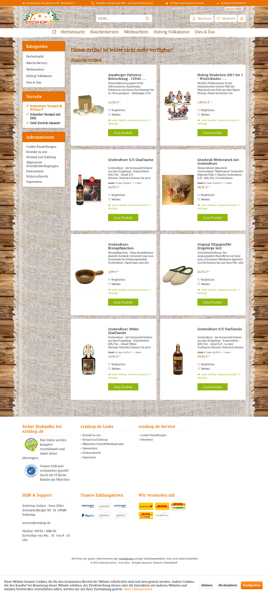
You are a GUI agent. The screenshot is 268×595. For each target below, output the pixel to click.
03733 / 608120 (45, 531)
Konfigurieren (251, 585)
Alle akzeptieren (227, 585)
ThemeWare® (170, 562)
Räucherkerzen (36, 63)
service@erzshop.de (36, 523)
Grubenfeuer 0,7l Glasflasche (131, 160)
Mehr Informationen (138, 589)
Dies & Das (33, 82)
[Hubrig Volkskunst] (171, 32)
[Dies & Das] (205, 32)
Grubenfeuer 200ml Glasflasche (123, 331)
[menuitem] (234, 9)
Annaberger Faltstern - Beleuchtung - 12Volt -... (127, 77)
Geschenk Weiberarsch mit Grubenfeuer (218, 161)
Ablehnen (207, 585)
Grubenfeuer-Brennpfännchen (121, 246)
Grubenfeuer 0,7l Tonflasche (219, 329)
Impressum (34, 181)
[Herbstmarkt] (73, 32)
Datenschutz (35, 171)
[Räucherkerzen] (104, 32)
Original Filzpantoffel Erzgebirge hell (214, 246)
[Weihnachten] (136, 32)
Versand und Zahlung (41, 157)
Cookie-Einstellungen (41, 146)
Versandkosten (126, 558)
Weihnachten (35, 69)
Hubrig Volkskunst (39, 76)
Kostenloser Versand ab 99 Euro (46, 107)
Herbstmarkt (35, 56)
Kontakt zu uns (36, 152)
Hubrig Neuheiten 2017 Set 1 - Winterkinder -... (220, 77)
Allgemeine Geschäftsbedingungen (42, 164)
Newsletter (147, 439)
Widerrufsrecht (37, 176)
